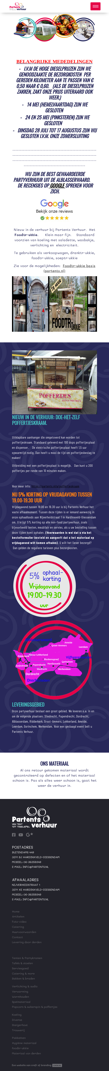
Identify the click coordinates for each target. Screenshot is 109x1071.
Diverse (17, 1019)
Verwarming (20, 991)
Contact (17, 937)
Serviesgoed (20, 968)
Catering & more (23, 973)
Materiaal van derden (26, 1053)
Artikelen (18, 916)
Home (16, 911)
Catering (18, 926)
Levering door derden (27, 942)
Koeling (17, 1014)
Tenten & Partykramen (27, 958)
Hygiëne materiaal (24, 1043)
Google (57, 185)
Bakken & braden (23, 978)
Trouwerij (18, 1030)
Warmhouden (20, 996)
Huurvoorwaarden (24, 932)
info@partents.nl (36, 866)
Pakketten (19, 1037)
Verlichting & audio (25, 986)
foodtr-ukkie (20, 1048)
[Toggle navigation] (95, 6)
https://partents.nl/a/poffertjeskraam (55, 486)
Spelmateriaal (21, 1001)
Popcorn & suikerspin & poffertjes (34, 1006)
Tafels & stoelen (22, 963)
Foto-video (19, 921)
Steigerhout (20, 1025)
